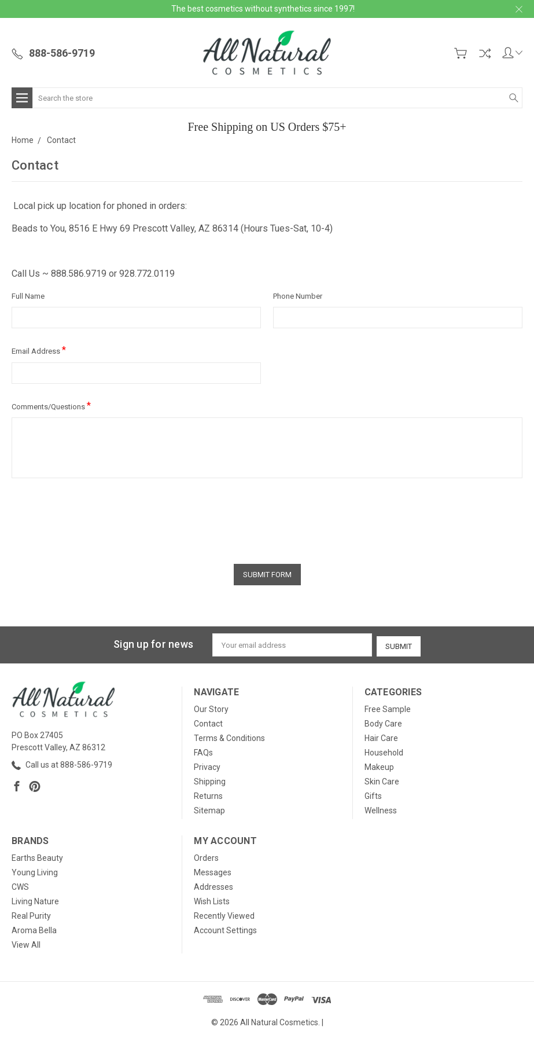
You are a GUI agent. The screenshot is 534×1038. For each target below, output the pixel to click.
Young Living (35, 870)
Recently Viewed (224, 914)
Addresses (213, 885)
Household (383, 750)
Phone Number (297, 296)
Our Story (211, 707)
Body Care (383, 722)
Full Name (28, 296)
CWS (20, 885)
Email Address (39, 349)
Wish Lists (212, 899)
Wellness (380, 808)
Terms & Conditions (229, 736)
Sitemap (209, 808)
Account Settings (225, 928)
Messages (212, 870)
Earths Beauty (37, 856)
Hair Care (381, 736)
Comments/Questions (51, 405)
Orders (206, 856)
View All (26, 943)
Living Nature (35, 899)
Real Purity (31, 914)
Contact (208, 722)
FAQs (203, 750)
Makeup (379, 765)
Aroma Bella (34, 928)
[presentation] (99, 517)
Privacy (207, 765)
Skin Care (381, 779)
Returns (208, 794)
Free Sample (387, 707)
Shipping (210, 779)
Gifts (373, 794)
